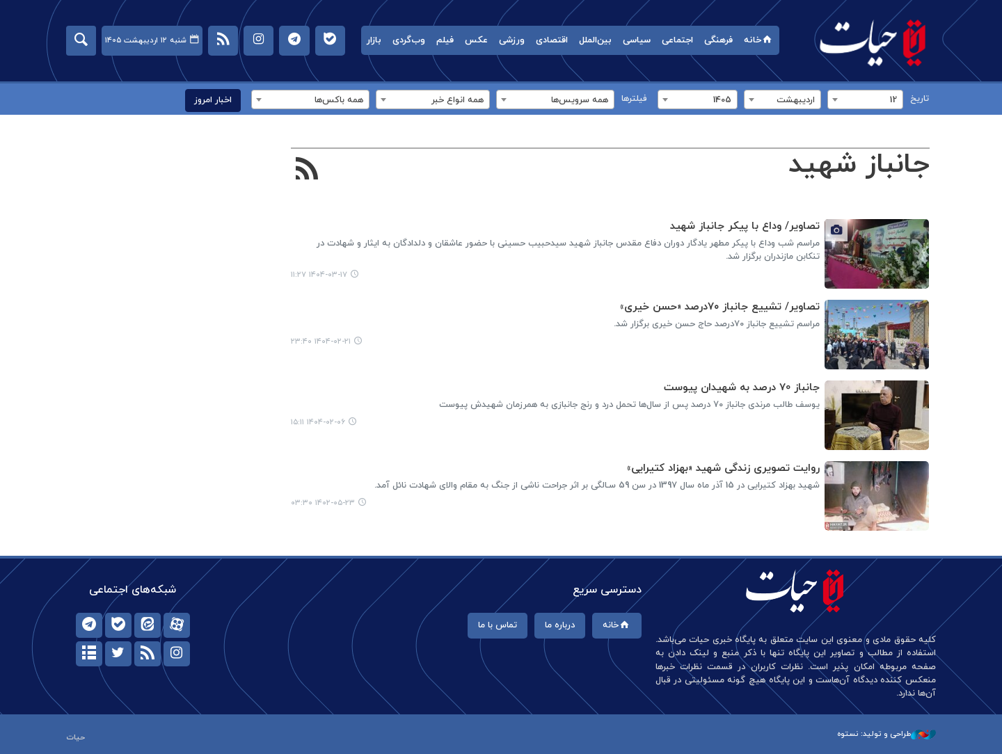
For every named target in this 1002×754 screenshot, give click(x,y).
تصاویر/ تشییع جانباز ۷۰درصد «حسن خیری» (719, 307)
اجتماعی (677, 40)
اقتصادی (552, 40)
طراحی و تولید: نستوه (886, 733)
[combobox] (865, 99)
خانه (759, 40)
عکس (476, 40)
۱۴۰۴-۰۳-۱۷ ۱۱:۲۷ (319, 274)
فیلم (445, 40)
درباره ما (560, 625)
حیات (873, 42)
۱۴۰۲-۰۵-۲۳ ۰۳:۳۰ (323, 502)
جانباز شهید (858, 164)
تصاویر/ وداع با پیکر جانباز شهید (744, 226)
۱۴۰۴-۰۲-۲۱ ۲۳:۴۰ (321, 341)
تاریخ (919, 99)
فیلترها (634, 99)
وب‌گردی (408, 40)
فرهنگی (718, 40)
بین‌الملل (595, 40)
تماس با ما (497, 625)
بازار (374, 40)
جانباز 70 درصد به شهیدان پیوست (741, 387)
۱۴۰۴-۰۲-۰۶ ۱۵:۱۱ (318, 422)
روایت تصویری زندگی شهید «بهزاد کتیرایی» (722, 468)
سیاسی (637, 40)
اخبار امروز (213, 100)
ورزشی (512, 40)
